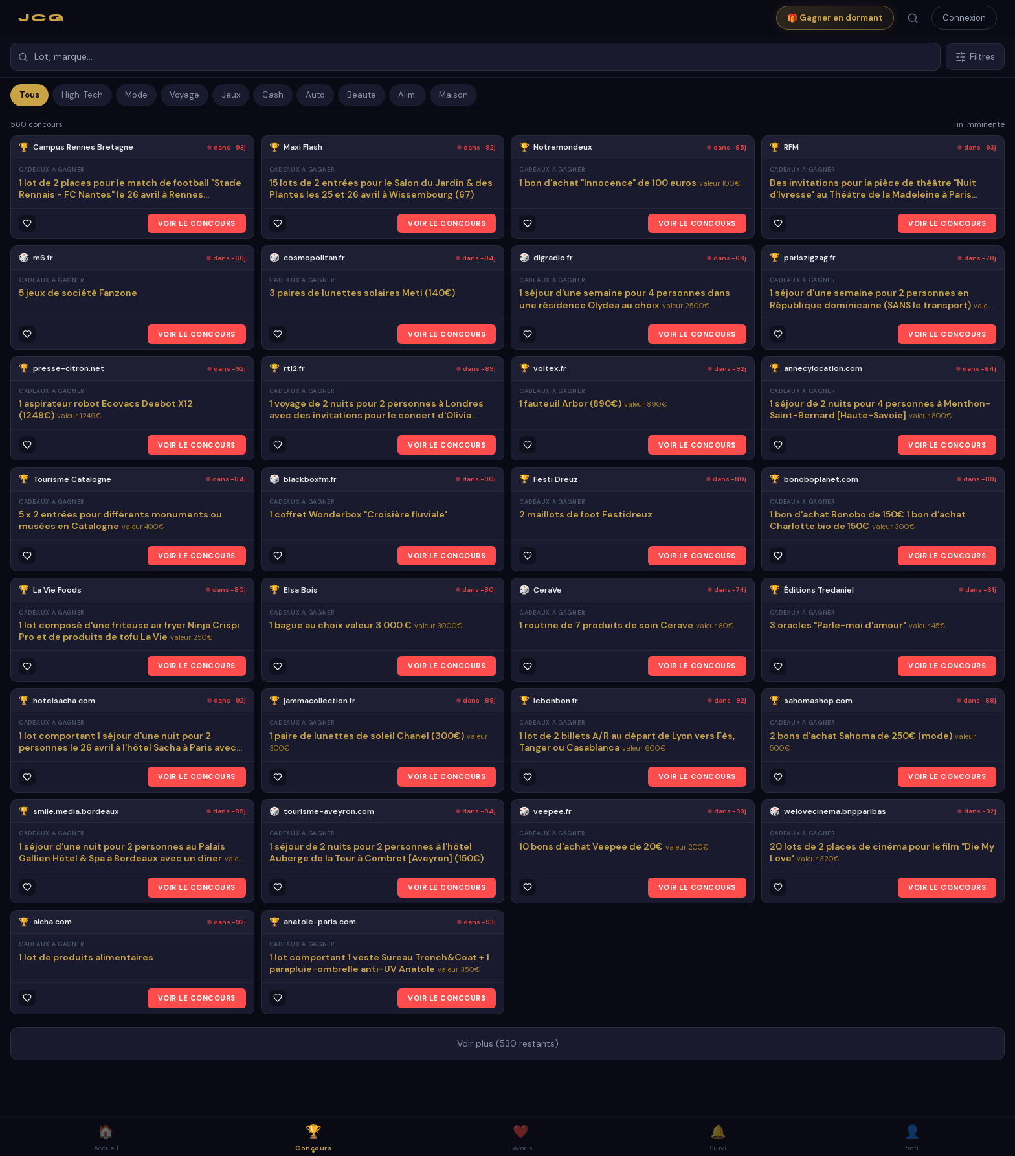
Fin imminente (979, 124)
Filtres (975, 56)
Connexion (964, 17)
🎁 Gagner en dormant (835, 17)
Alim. (407, 94)
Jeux (230, 94)
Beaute (361, 94)
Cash (273, 94)
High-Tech (82, 94)
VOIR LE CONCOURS (197, 223)
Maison (453, 94)
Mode (136, 94)
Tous (29, 94)
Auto (315, 94)
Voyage (184, 94)
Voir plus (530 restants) (508, 1043)
